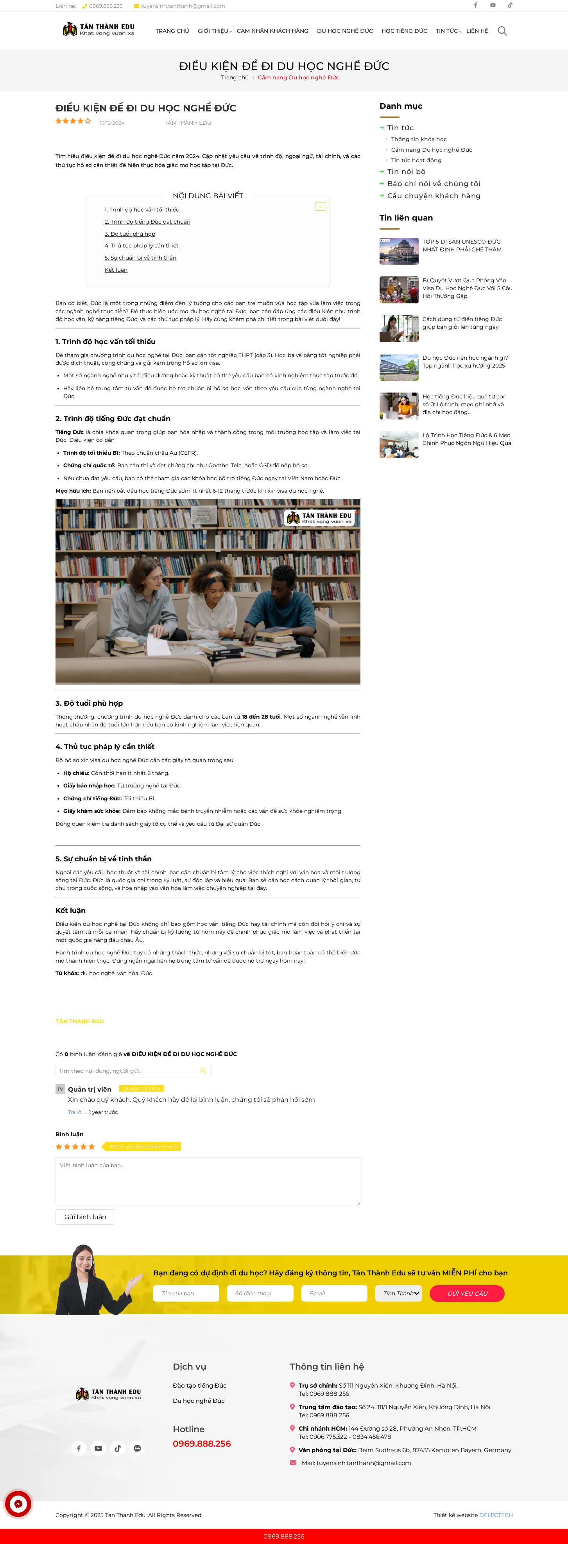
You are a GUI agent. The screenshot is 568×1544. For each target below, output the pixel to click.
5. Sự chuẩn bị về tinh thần (140, 277)
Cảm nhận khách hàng (272, 34)
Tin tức (447, 34)
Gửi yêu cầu (467, 1308)
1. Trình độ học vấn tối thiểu (142, 229)
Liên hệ (477, 34)
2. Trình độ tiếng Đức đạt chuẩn (147, 241)
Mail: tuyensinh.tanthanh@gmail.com (356, 1477)
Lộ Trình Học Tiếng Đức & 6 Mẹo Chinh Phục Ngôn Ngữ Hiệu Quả (467, 454)
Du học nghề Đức (345, 34)
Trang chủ (172, 34)
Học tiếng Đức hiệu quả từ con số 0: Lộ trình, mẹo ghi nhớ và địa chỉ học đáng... (465, 419)
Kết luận (116, 289)
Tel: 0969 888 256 (324, 1408)
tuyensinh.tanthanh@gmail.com (179, 6)
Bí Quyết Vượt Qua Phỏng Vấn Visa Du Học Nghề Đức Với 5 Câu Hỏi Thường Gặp (467, 303)
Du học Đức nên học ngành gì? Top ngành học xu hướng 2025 (465, 376)
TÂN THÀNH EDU (80, 1040)
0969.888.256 (102, 6)
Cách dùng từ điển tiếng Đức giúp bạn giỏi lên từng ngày (462, 338)
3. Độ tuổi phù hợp (130, 253)
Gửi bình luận (85, 1236)
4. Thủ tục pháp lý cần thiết (142, 265)
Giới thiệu (213, 34)
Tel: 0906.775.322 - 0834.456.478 (345, 1451)
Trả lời (75, 1131)
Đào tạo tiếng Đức (200, 1400)
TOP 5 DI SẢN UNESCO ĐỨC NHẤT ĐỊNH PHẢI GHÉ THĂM (462, 260)
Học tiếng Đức (404, 34)
